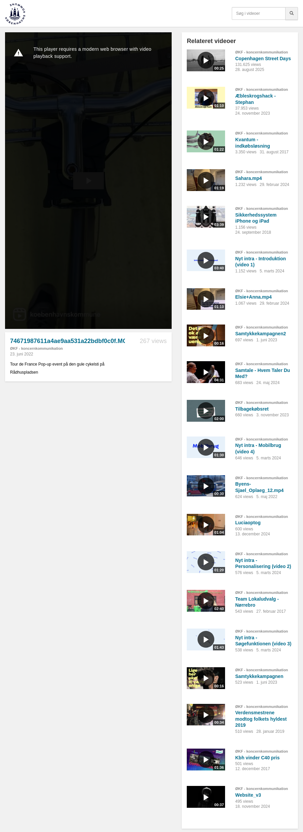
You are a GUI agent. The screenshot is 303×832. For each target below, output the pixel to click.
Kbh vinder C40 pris (257, 757)
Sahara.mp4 (248, 178)
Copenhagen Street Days (263, 58)
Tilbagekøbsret (251, 409)
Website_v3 (248, 795)
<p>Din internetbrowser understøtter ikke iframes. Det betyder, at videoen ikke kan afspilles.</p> (88, 180)
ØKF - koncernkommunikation (36, 348)
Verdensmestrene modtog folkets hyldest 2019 (261, 719)
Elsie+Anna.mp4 (253, 297)
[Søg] (291, 13)
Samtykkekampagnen (259, 676)
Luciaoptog (247, 522)
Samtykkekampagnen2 (260, 333)
